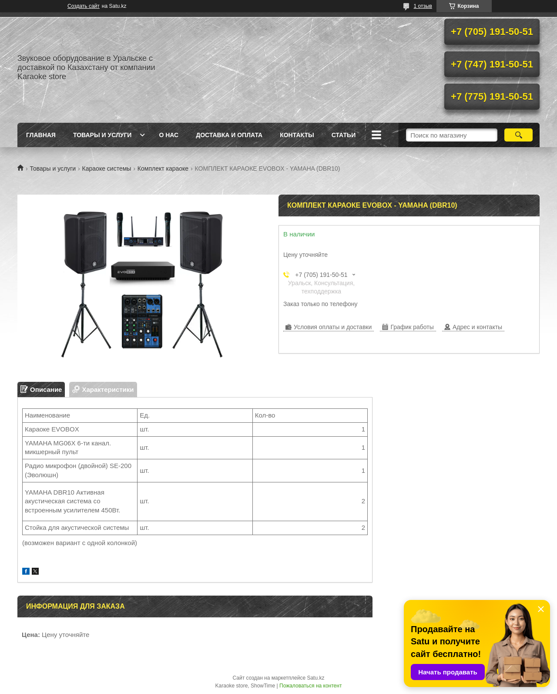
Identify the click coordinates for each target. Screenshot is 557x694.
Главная (41, 134)
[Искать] (518, 134)
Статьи (344, 134)
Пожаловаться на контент (310, 686)
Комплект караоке (163, 168)
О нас (168, 134)
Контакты (297, 134)
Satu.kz (315, 678)
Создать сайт (83, 6)
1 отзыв (423, 6)
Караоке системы (106, 168)
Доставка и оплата (229, 134)
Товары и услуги (102, 134)
